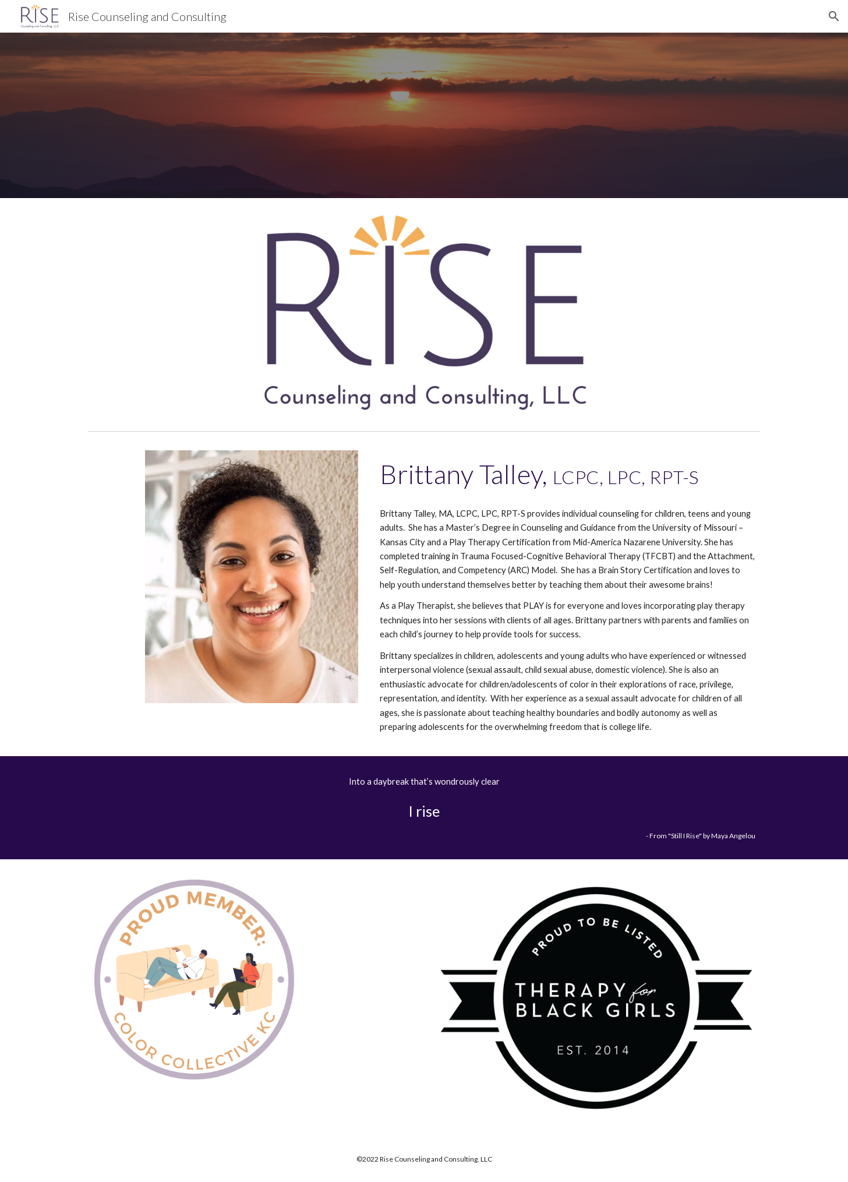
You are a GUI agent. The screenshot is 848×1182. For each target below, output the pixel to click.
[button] (834, 16)
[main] (567, 474)
